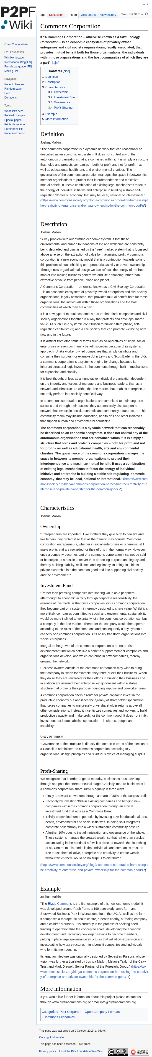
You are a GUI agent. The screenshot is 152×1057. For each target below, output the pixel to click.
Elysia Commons (60, 903)
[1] (54, 62)
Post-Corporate (70, 1012)
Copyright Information (52, 1037)
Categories (49, 1012)
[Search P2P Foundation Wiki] (135, 14)
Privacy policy (47, 1051)
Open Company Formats (102, 1012)
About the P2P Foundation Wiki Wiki (81, 1051)
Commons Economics (59, 1017)
